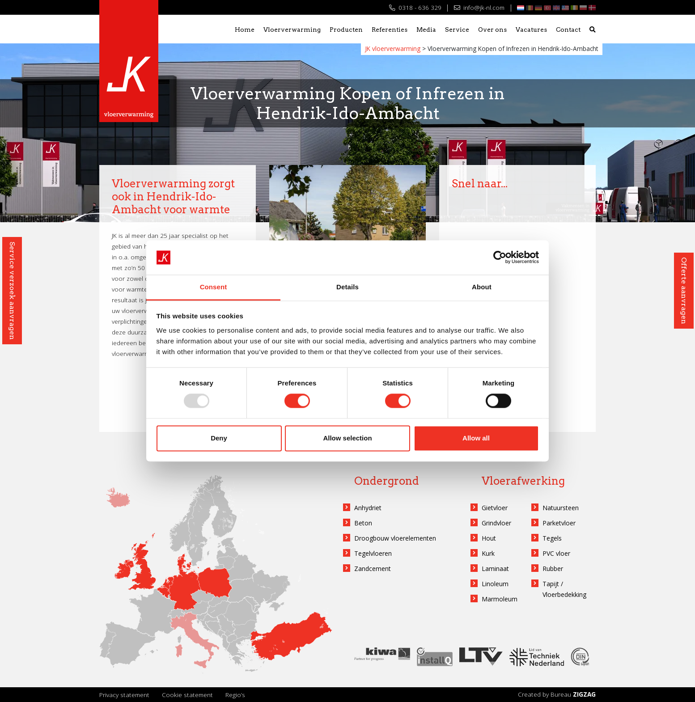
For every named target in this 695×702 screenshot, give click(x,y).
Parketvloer (559, 523)
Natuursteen (560, 507)
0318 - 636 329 (415, 7)
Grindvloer (496, 523)
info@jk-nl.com (479, 7)
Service (457, 29)
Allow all (476, 438)
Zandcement (372, 568)
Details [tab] (347, 287)
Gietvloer (495, 507)
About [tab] (482, 287)
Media (426, 29)
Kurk (488, 553)
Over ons (492, 29)
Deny (219, 438)
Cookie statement (187, 694)
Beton (363, 523)
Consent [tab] (213, 287)
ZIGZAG (584, 694)
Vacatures (531, 29)
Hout (489, 538)
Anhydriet (367, 507)
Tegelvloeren (373, 553)
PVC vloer (556, 553)
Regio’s (235, 694)
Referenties (389, 29)
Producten (346, 29)
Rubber (552, 568)
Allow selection (347, 438)
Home (244, 29)
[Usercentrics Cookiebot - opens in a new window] (500, 257)
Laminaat (495, 568)
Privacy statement (124, 694)
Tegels (552, 538)
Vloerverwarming (292, 29)
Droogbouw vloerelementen (395, 538)
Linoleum (495, 583)
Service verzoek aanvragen (12, 290)
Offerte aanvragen (684, 290)
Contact (568, 29)
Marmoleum (499, 599)
